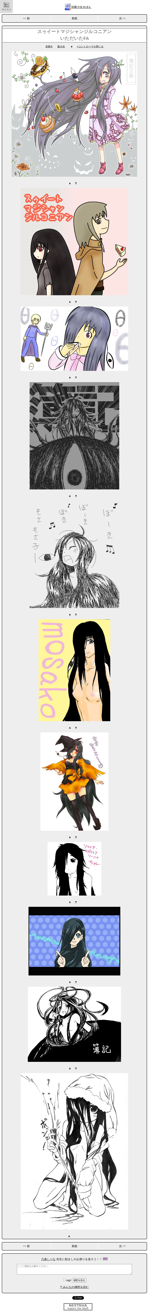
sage (67, 1278)
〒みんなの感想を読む (74, 1285)
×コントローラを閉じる (90, 46)
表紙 (74, 18)
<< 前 (26, 18)
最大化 (61, 46)
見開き (49, 46)
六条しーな (48, 1257)
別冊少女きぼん (81, 7)
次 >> (122, 18)
